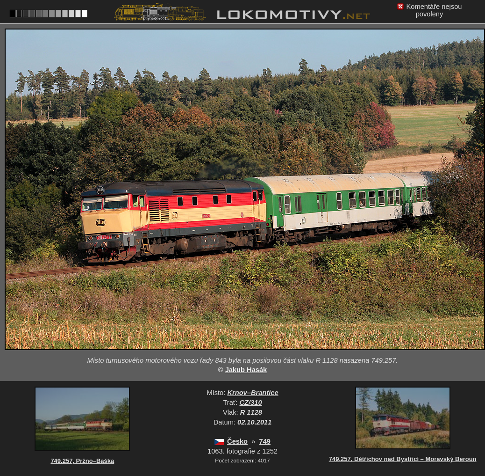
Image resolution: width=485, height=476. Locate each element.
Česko (237, 441)
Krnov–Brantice (252, 392)
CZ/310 (251, 402)
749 (265, 441)
